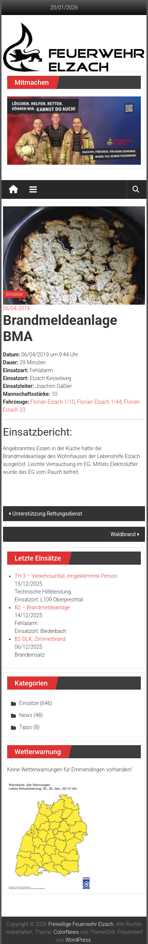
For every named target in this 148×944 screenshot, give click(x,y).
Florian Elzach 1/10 (53, 402)
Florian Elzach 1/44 (99, 402)
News (25, 715)
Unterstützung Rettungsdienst (47, 514)
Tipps (25, 727)
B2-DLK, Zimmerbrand (40, 639)
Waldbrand (123, 534)
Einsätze (14, 294)
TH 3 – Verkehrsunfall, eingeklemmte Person (66, 576)
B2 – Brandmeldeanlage (42, 607)
